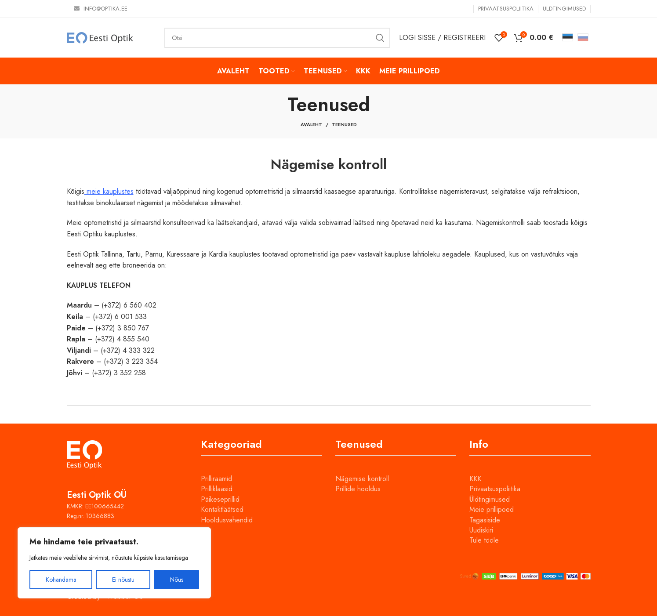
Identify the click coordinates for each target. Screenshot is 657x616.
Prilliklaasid (216, 489)
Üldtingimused (489, 499)
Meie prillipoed (491, 509)
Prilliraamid (216, 479)
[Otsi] (277, 38)
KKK (475, 479)
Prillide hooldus (358, 489)
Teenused (344, 124)
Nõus (176, 579)
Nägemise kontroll (362, 479)
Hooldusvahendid (227, 520)
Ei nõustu (123, 579)
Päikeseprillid (220, 499)
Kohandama (61, 579)
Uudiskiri (481, 530)
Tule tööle (484, 540)
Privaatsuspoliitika (494, 489)
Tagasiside (484, 520)
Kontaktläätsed (222, 509)
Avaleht (311, 124)
